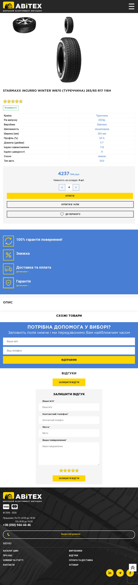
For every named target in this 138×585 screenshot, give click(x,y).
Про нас (7, 555)
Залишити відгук (69, 382)
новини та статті (13, 560)
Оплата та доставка (81, 560)
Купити (70, 196)
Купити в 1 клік (70, 204)
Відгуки (73, 555)
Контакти (9, 565)
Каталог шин (10, 551)
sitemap (74, 565)
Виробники (75, 551)
